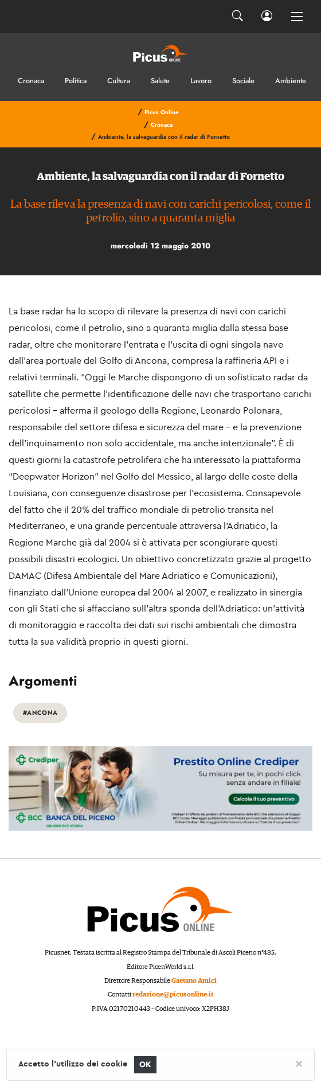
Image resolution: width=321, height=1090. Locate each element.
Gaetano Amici (194, 980)
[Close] (299, 1063)
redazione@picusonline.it (172, 994)
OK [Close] (145, 1064)
